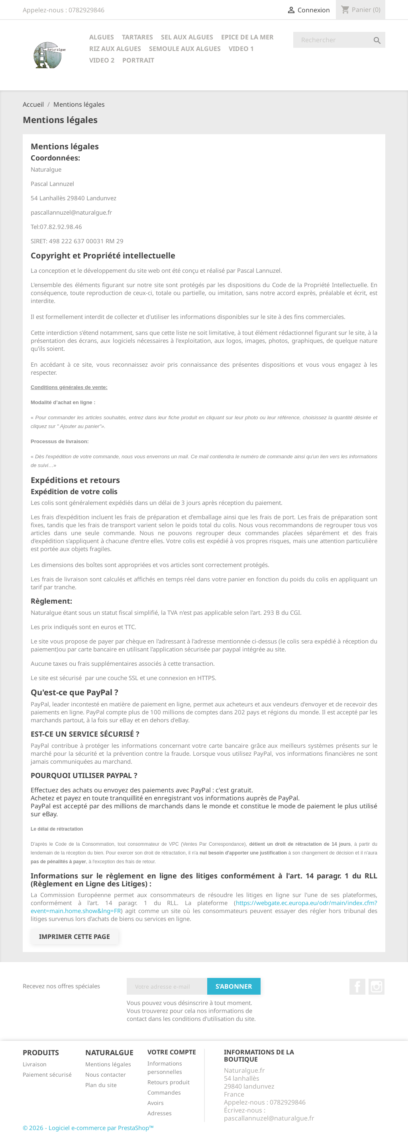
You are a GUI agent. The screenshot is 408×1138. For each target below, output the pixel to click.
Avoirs (155, 1103)
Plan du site (101, 1085)
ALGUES (101, 37)
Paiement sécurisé (47, 1074)
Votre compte (171, 1052)
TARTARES (137, 37)
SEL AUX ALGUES (187, 37)
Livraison (35, 1064)
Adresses (159, 1113)
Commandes (164, 1092)
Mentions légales (108, 1064)
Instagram (376, 987)
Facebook (357, 987)
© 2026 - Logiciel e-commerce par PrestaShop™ (88, 1128)
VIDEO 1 (241, 48)
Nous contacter (105, 1074)
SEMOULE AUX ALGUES (185, 48)
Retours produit (168, 1082)
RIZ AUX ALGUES (115, 48)
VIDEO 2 (101, 60)
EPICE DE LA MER (247, 37)
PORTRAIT (138, 60)
